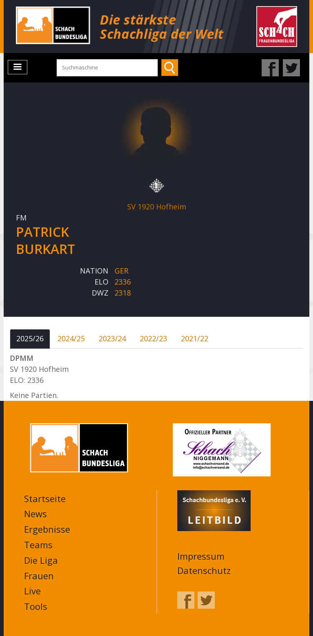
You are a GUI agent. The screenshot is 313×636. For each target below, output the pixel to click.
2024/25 (71, 338)
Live (32, 591)
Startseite (45, 498)
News (35, 513)
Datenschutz (204, 570)
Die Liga (41, 560)
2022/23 (153, 338)
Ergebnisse (47, 529)
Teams (38, 544)
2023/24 (112, 338)
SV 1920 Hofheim (156, 206)
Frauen (39, 575)
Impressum (201, 556)
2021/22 (194, 338)
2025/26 (30, 338)
